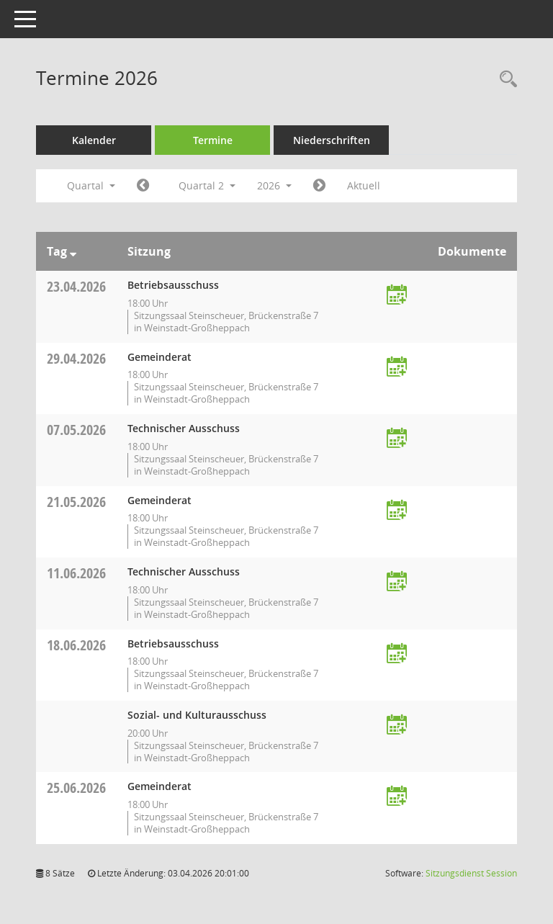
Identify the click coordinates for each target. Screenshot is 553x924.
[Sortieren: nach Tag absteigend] (73, 251)
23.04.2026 (76, 286)
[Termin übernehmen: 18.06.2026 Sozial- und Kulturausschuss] (396, 725)
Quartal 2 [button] (207, 185)
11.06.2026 (76, 573)
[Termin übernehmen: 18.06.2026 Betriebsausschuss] (396, 654)
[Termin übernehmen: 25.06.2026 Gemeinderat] (396, 797)
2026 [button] (274, 185)
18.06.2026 (76, 645)
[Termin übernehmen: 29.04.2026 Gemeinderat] (396, 367)
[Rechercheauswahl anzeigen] (505, 79)
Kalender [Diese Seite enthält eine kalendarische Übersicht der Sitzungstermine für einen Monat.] (94, 140)
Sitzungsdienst (471, 873)
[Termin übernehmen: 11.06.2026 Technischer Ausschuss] (396, 582)
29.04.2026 (76, 358)
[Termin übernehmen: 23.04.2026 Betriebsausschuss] (396, 295)
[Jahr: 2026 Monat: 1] (143, 186)
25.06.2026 (76, 787)
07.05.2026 (76, 429)
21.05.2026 (76, 501)
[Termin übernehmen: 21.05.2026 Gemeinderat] (396, 511)
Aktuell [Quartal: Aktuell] (363, 185)
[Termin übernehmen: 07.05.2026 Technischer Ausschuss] (396, 439)
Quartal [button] (91, 185)
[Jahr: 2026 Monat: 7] (319, 186)
